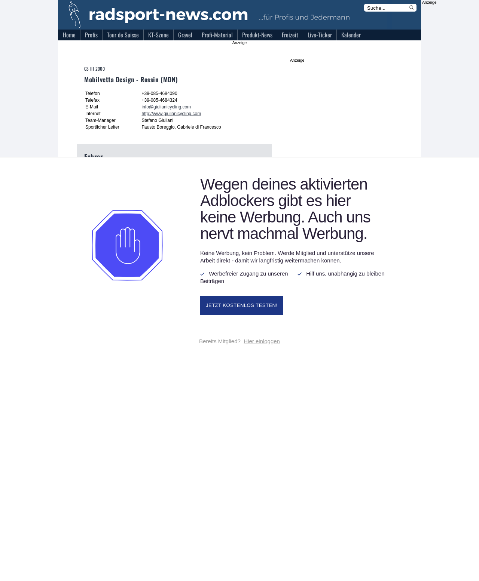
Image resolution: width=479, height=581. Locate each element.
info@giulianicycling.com (166, 107)
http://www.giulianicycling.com (171, 113)
